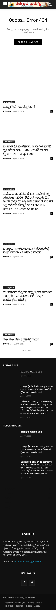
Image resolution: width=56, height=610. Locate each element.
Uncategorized (9, 102)
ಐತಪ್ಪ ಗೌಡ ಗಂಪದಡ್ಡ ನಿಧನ (19, 107)
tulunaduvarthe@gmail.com (28, 561)
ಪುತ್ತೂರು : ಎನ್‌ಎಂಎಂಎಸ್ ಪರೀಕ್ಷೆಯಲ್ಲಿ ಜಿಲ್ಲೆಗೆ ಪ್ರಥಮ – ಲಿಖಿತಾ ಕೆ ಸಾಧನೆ (26, 250)
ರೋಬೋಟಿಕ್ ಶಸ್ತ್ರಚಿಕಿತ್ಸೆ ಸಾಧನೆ (21, 340)
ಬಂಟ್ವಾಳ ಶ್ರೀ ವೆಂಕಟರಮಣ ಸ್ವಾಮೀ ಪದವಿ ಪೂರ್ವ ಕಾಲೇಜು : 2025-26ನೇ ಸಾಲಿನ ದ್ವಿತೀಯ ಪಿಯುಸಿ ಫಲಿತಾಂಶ (27, 150)
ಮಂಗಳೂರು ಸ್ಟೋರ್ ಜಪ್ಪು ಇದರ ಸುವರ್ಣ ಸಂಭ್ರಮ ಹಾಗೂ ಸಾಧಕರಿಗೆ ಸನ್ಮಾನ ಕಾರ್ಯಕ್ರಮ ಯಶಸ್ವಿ (27, 296)
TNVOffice (7, 111)
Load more (28, 350)
